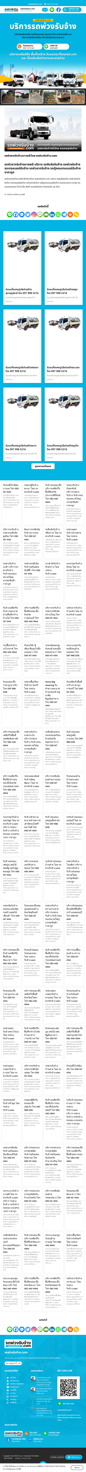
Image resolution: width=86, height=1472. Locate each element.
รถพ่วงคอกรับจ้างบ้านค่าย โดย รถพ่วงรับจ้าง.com (73, 534)
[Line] (10, 214)
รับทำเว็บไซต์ (8, 1458)
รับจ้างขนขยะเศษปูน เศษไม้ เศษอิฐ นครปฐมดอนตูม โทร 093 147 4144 (11, 868)
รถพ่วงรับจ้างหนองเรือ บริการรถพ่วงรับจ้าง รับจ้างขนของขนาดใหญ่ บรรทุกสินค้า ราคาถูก (43, 1381)
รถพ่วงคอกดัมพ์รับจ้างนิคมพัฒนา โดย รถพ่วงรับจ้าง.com (31, 781)
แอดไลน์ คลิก (54, 1432)
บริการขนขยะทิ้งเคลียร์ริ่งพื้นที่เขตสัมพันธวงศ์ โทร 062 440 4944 (11, 738)
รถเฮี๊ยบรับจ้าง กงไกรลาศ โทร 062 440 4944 (10, 649)
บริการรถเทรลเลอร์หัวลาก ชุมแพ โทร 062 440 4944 (31, 866)
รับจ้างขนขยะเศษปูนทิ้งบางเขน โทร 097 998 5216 (74, 737)
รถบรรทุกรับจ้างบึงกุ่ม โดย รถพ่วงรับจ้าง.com (74, 567)
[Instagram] (34, 214)
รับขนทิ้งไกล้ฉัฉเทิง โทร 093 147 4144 (74, 1069)
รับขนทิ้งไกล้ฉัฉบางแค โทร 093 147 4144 (11, 488)
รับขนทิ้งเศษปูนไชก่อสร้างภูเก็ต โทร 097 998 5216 (62, 447)
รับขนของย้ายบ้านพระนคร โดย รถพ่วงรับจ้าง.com (73, 781)
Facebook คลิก (19, 1438)
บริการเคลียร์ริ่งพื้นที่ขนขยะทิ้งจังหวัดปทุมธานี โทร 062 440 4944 (52, 1285)
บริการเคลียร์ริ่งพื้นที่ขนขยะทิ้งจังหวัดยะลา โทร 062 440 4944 (32, 1283)
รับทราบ (76, 1467)
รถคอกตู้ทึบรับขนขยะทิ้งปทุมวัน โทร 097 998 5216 (32, 1105)
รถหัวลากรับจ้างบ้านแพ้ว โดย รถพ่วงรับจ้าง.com (74, 611)
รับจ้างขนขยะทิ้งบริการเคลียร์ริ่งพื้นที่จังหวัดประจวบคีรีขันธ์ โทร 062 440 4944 (53, 493)
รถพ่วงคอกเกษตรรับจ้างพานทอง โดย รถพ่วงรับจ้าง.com (53, 996)
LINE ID (53, 45)
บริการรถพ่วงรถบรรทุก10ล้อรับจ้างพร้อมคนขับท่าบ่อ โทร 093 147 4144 (32, 1154)
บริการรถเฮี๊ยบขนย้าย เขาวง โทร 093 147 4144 (73, 955)
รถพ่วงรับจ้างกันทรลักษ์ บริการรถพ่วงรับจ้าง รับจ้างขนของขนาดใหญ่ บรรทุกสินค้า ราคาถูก (74, 495)
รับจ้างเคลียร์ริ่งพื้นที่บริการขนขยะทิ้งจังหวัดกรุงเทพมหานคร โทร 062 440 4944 (53, 958)
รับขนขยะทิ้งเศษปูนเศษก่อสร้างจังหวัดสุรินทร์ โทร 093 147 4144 (32, 912)
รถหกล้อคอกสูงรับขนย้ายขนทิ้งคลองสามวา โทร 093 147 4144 (53, 650)
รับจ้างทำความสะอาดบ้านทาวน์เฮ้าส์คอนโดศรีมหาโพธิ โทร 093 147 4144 (32, 823)
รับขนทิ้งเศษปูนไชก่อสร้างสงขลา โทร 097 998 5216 (22, 369)
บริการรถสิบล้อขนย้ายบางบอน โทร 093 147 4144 (52, 781)
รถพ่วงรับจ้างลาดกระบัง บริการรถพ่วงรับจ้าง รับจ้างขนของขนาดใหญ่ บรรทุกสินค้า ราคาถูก (32, 742)
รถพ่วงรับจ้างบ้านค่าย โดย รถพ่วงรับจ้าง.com (53, 1069)
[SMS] (40, 214)
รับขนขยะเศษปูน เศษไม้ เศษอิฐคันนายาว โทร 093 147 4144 (52, 1035)
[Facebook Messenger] (22, 214)
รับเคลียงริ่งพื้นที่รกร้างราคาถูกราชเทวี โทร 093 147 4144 (74, 687)
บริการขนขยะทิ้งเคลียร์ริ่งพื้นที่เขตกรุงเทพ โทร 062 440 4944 (74, 1033)
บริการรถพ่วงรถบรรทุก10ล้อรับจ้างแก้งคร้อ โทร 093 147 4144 (32, 1196)
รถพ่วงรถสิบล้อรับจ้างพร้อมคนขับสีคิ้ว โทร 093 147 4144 (32, 568)
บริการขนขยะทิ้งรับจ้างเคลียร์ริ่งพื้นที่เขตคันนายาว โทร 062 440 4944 (11, 956)
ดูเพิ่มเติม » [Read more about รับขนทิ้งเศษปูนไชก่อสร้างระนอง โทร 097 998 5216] (50, 379)
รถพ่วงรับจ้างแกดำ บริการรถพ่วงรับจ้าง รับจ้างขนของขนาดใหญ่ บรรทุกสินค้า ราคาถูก (10, 574)
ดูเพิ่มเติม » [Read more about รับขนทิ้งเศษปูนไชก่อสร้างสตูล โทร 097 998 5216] (50, 301)
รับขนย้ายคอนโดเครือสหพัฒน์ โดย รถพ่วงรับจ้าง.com (44, 1391)
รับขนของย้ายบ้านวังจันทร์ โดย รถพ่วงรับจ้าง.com (73, 996)
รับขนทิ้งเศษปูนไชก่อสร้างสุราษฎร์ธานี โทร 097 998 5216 (22, 291)
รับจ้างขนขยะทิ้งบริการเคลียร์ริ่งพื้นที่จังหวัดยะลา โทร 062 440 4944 (32, 1241)
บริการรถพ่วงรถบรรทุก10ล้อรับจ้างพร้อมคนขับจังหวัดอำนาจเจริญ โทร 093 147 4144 (53, 1156)
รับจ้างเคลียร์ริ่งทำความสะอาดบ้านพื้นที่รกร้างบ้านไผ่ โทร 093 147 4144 (11, 614)
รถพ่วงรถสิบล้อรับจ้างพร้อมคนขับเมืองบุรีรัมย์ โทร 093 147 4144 (10, 1154)
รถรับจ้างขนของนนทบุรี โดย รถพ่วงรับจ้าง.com (74, 820)
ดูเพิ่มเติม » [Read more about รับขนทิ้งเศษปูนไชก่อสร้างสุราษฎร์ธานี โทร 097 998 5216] (9, 301)
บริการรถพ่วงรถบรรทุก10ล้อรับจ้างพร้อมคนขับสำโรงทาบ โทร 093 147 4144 (44, 1412)
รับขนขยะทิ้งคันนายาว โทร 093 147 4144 (73, 1194)
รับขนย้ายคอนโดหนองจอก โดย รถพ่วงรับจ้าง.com (31, 955)
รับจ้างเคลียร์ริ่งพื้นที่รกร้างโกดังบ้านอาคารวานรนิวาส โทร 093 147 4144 (32, 1035)
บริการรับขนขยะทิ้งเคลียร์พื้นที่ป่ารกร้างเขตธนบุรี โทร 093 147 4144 (74, 912)
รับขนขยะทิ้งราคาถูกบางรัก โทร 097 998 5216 (10, 687)
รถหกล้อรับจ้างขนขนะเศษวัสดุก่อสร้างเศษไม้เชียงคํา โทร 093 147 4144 (11, 912)
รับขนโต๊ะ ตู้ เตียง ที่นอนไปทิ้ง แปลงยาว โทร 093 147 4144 (32, 650)
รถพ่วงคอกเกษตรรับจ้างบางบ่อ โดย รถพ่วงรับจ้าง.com (10, 1071)
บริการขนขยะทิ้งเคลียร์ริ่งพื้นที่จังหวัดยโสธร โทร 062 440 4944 (32, 997)
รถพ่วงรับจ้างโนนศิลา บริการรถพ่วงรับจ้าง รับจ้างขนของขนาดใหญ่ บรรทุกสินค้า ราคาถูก (74, 871)
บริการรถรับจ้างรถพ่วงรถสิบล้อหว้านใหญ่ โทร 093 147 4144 (53, 613)
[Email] (46, 214)
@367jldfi (54, 48)
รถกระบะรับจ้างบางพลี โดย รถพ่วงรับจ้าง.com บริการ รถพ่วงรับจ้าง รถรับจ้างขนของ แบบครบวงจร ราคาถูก (11, 1201)
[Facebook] (16, 214)
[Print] (70, 214)
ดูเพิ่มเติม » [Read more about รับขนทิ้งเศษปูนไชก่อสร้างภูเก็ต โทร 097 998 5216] (50, 458)
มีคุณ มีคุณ (16, 1441)
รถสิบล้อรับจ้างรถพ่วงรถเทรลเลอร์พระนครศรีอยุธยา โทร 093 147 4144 (11, 1243)
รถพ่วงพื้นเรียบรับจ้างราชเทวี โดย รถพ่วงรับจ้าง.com (31, 687)
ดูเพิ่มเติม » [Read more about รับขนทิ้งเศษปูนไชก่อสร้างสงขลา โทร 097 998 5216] (9, 379)
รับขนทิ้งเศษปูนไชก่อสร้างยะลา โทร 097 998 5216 (21, 447)
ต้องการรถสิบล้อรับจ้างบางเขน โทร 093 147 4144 (32, 534)
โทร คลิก (33, 1432)
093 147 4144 (73, 11)
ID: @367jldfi (53, 1435)
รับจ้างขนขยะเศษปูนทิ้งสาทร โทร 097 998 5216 (52, 822)
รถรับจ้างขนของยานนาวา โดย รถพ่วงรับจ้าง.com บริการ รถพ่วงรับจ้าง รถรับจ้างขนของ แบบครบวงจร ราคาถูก (74, 1111)
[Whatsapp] (58, 214)
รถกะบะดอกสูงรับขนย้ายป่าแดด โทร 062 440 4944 (53, 1240)
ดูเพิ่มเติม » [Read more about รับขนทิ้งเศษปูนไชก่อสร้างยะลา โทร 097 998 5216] (9, 458)
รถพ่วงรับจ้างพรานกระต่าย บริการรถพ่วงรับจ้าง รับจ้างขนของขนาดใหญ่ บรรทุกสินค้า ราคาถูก (53, 916)
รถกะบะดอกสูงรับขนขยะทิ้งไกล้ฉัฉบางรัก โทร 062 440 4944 (11, 1283)
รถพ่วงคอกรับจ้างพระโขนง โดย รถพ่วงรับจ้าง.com (11, 1033)
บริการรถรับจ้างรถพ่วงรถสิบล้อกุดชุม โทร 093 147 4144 (32, 1071)
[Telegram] (64, 214)
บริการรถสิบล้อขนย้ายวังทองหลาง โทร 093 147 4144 (53, 1196)
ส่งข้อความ (38, 1438)
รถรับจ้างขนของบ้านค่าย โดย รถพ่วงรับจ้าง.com (53, 865)
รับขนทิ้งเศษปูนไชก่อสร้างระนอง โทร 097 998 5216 (63, 369)
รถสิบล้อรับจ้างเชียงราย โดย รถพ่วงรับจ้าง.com (53, 533)
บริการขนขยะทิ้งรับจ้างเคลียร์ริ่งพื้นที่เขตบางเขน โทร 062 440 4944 (74, 1154)
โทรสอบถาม (28, 45)
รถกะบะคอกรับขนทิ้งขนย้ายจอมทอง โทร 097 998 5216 (73, 650)
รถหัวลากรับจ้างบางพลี (16, 194)
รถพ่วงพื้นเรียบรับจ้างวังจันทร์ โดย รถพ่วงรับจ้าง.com (73, 1240)
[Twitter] (28, 214)
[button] (43, 466)
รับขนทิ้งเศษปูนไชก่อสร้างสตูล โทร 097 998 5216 (62, 291)
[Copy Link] (76, 214)
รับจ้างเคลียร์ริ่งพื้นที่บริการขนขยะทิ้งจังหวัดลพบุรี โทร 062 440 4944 (52, 1106)
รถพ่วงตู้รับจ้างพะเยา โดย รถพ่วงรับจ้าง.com (31, 488)
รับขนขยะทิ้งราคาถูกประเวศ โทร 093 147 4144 (10, 996)
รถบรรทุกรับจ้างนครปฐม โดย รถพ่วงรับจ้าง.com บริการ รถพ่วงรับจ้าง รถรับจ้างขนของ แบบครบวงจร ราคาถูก (11, 827)
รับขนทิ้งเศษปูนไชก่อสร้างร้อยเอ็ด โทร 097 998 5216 (44, 1401)
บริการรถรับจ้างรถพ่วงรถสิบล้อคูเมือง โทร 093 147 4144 (10, 534)
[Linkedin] (52, 214)
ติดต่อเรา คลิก (74, 8)
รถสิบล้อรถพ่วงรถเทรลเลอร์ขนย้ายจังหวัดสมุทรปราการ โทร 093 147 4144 (52, 740)
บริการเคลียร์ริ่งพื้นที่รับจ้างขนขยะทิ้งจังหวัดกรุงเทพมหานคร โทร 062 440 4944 (11, 784)
